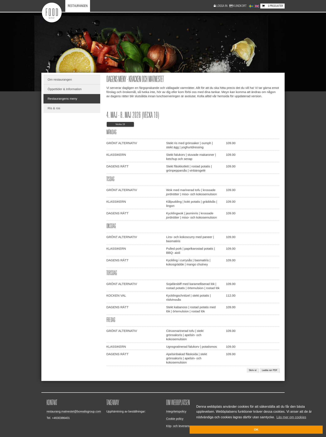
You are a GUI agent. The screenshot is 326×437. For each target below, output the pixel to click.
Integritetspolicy (176, 411)
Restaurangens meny (62, 98)
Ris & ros (54, 108)
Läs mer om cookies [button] (291, 417)
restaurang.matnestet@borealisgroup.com (74, 411)
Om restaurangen (60, 79)
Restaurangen (78, 5)
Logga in (222, 5)
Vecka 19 (120, 124)
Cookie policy (174, 418)
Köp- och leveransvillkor (181, 426)
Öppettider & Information (65, 89)
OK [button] (256, 429)
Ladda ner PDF (269, 370)
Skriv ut (253, 370)
